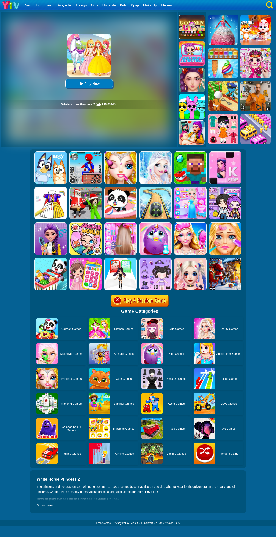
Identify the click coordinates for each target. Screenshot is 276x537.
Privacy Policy (121, 523)
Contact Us (150, 523)
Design (81, 5)
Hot (38, 5)
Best (48, 5)
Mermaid (167, 5)
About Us (136, 523)
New (28, 5)
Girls (94, 5)
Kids (123, 5)
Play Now (89, 83)
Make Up (150, 5)
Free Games (103, 523)
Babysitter (64, 5)
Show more (45, 505)
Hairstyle (109, 5)
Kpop (135, 5)
